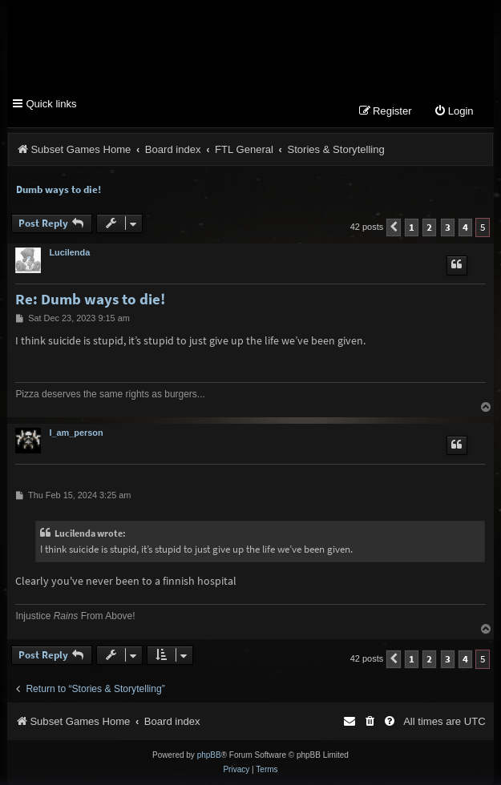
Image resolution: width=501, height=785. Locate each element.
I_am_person (76, 432)
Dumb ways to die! (58, 189)
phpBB (209, 755)
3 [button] (447, 227)
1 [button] (411, 227)
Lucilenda (69, 252)
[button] (394, 227)
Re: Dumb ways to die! (90, 299)
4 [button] (465, 227)
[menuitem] (454, 111)
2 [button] (429, 227)
